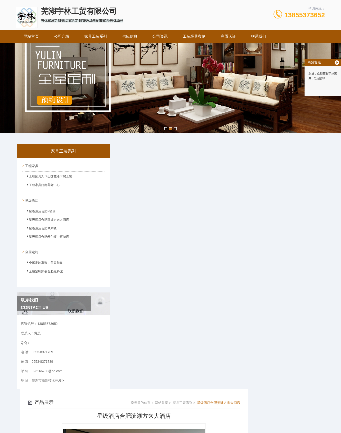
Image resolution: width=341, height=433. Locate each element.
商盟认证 (228, 36)
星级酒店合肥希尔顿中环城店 (45, 235)
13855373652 (304, 15)
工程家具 (31, 165)
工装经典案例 (194, 36)
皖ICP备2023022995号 (200, 410)
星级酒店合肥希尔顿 (39, 227)
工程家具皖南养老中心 (41, 185)
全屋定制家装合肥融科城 (42, 268)
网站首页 (31, 36)
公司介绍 (61, 36)
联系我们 (258, 36)
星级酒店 (31, 198)
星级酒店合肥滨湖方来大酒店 (45, 218)
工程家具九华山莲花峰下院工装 (47, 177)
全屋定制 (31, 248)
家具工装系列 (95, 36)
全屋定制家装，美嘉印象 (42, 260)
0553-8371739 (151, 403)
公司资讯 (160, 36)
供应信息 (129, 36)
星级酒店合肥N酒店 (39, 210)
